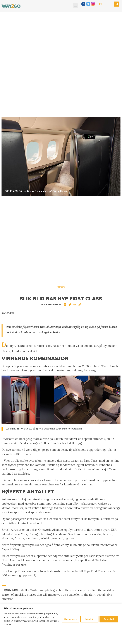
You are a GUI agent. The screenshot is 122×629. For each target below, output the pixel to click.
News (61, 287)
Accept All (109, 619)
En (101, 4)
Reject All (89, 619)
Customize (69, 619)
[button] (75, 5)
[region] (61, 616)
